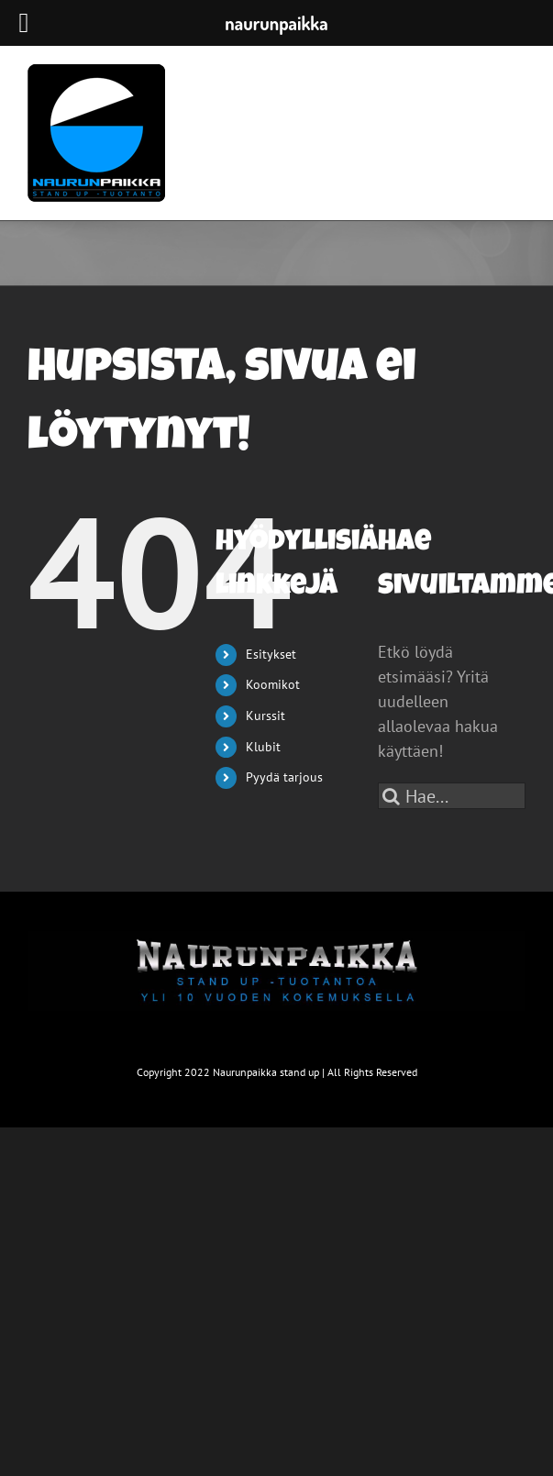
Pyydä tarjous (284, 777)
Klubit (263, 746)
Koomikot (273, 684)
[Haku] (391, 795)
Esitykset (271, 654)
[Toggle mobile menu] (515, 98)
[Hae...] (451, 795)
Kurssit (265, 715)
